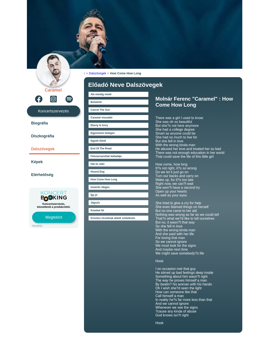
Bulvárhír (96, 102)
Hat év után (98, 163)
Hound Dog (98, 171)
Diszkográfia (42, 136)
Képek (37, 162)
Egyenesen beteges (103, 133)
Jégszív (95, 202)
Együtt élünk (98, 140)
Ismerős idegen (100, 187)
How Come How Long (104, 179)
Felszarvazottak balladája (106, 156)
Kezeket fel (97, 210)
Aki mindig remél (101, 94)
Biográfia (39, 123)
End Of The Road (101, 148)
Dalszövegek (43, 149)
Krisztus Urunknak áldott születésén (113, 218)
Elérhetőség (42, 175)
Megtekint (53, 217)
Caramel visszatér (102, 117)
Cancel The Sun (100, 109)
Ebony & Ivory (99, 125)
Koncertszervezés (53, 111)
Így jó (94, 194)
